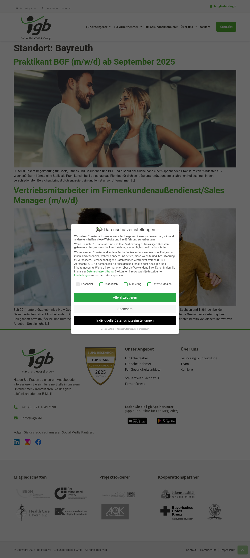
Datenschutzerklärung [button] (126, 329)
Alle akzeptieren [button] (125, 297)
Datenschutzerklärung (100, 271)
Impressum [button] (144, 329)
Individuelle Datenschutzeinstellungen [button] (125, 320)
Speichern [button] (124, 309)
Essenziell (85, 284)
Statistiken (108, 284)
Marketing (132, 284)
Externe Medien (159, 284)
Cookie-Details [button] (108, 329)
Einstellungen (82, 275)
